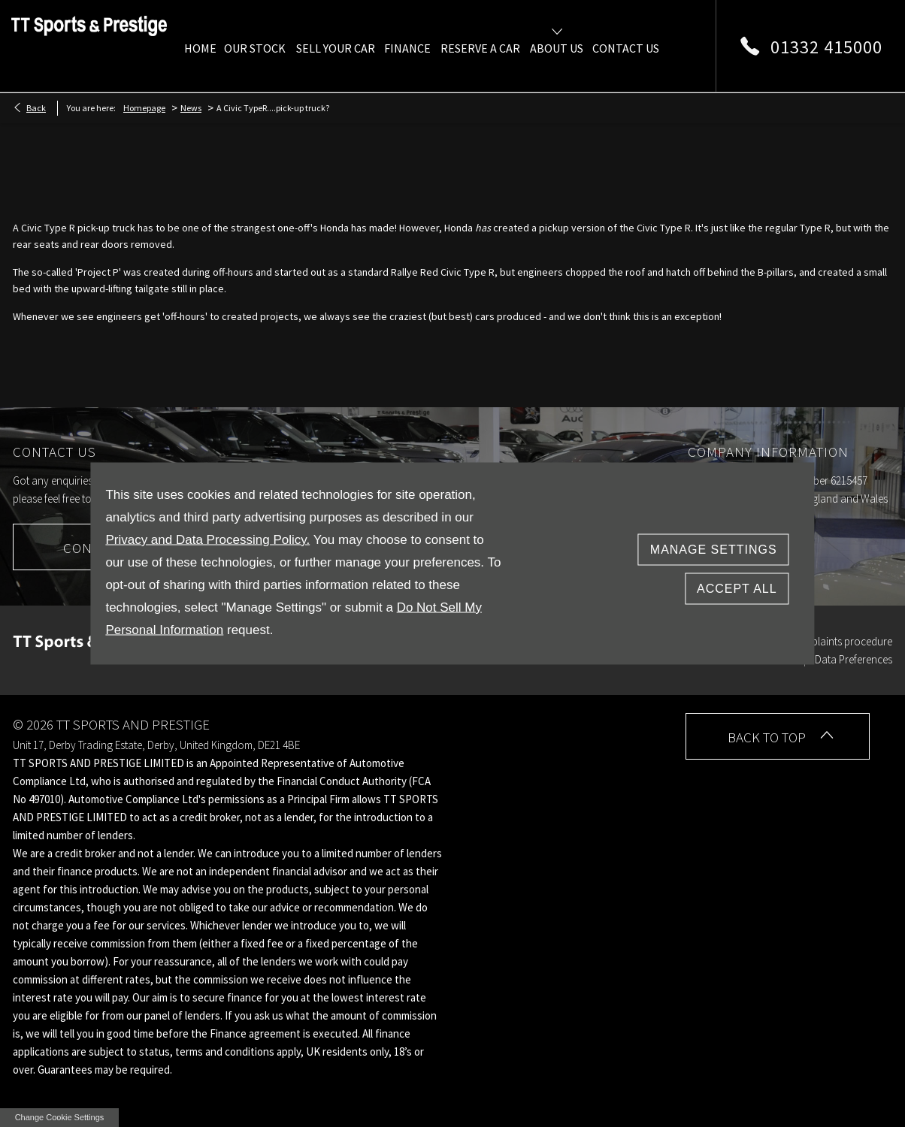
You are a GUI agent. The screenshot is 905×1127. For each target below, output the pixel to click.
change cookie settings (59, 1117)
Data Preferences (853, 659)
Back (36, 107)
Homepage (144, 107)
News (190, 107)
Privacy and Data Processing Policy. (207, 540)
